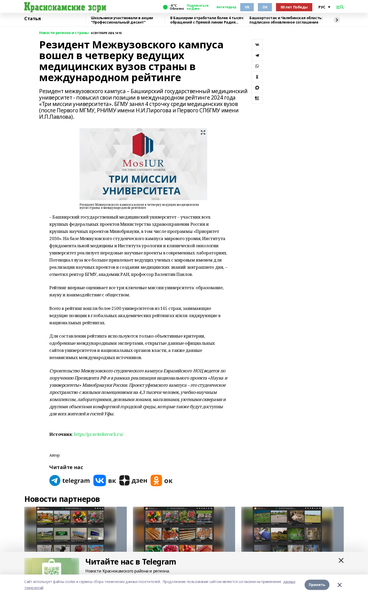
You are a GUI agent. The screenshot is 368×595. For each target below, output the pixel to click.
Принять (317, 584)
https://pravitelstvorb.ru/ (98, 434)
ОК (264, 7)
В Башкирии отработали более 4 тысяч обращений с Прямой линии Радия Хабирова (206, 20)
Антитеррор (226, 7)
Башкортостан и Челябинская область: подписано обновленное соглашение (285, 20)
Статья (32, 18)
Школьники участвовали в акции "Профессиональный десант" (122, 20)
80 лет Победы (294, 7)
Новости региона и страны (64, 33)
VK (247, 7)
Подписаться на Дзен (197, 7)
